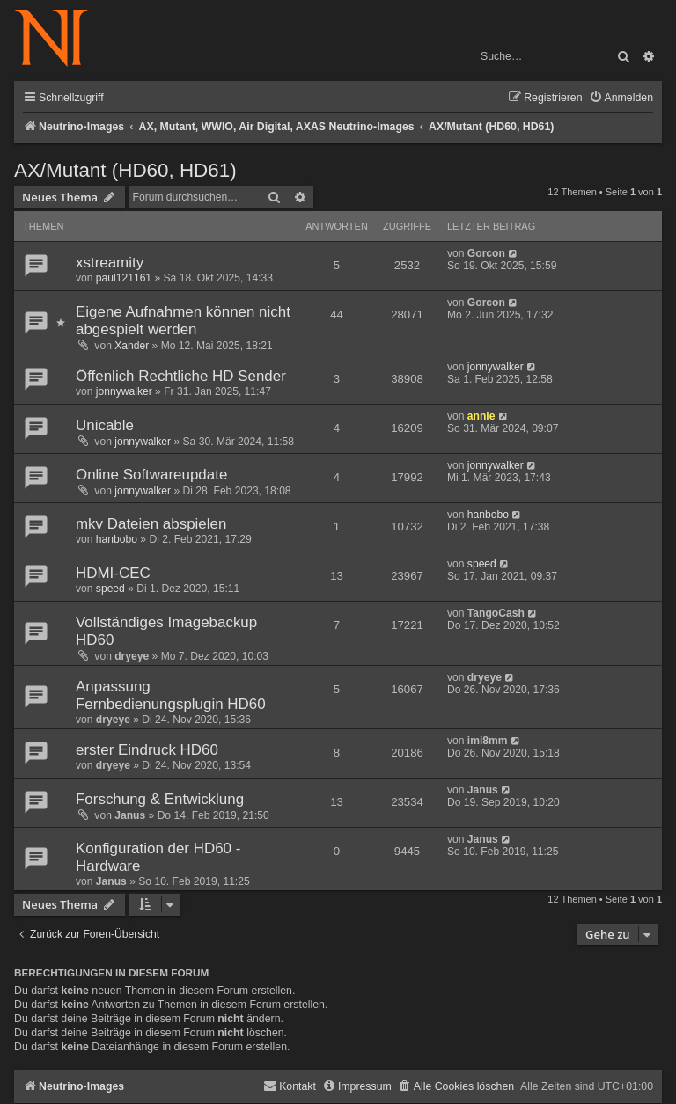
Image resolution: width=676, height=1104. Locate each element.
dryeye (131, 656)
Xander (131, 346)
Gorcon (486, 253)
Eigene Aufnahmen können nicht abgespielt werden (183, 320)
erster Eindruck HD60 (147, 750)
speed (110, 588)
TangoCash (496, 613)
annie (481, 416)
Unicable (105, 425)
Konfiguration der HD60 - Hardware (158, 857)
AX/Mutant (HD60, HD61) (125, 170)
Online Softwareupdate (151, 474)
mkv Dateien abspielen (151, 523)
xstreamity (109, 262)
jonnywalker (124, 391)
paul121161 (123, 278)
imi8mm (487, 741)
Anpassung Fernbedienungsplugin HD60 (171, 695)
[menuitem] (621, 98)
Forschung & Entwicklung (160, 799)
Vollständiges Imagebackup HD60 (166, 631)
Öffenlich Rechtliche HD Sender (181, 376)
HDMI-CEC (113, 573)
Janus (129, 815)
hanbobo (116, 539)
